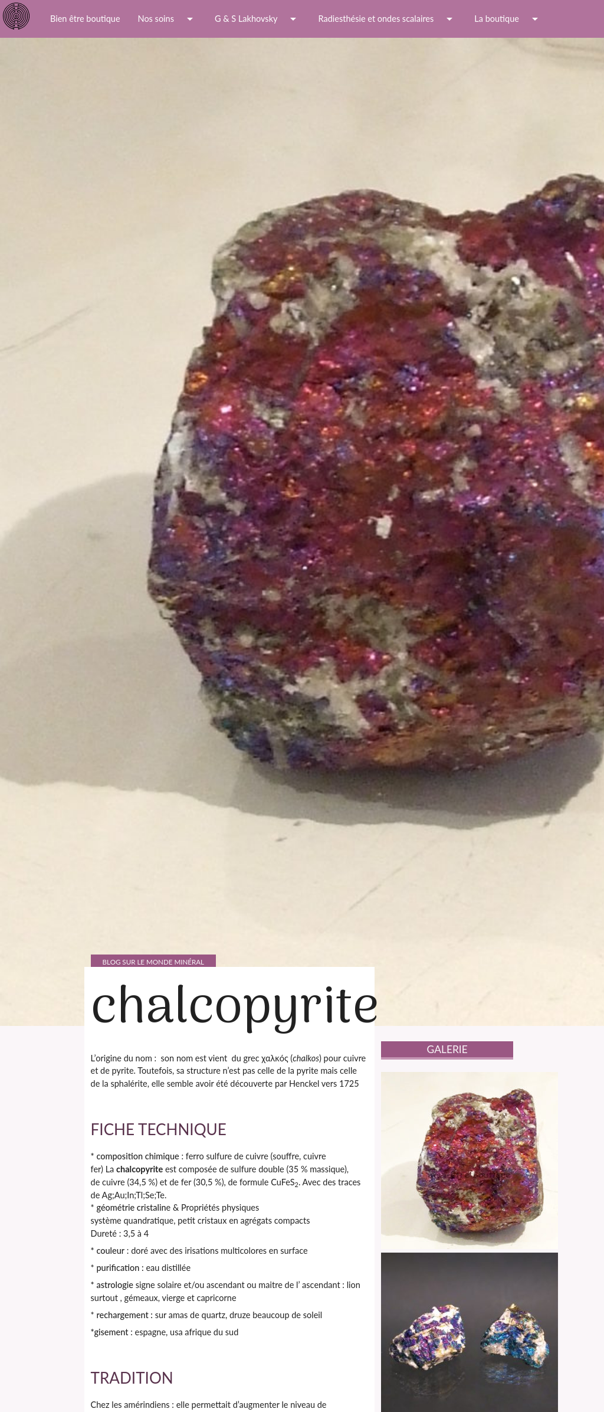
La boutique (508, 19)
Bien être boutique (85, 19)
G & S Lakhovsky (258, 19)
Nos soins (167, 19)
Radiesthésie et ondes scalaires (387, 19)
